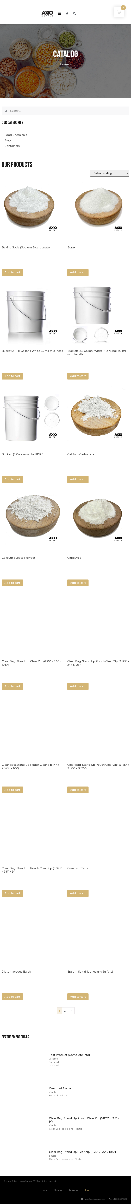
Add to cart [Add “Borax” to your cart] (78, 272)
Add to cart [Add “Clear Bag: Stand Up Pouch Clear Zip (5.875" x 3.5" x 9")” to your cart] (12, 893)
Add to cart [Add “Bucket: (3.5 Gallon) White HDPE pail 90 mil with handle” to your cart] (78, 376)
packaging (67, 1128)
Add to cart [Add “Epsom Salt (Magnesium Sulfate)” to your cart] (78, 996)
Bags (8, 140)
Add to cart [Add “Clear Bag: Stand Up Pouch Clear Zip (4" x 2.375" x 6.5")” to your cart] (12, 789)
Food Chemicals (15, 135)
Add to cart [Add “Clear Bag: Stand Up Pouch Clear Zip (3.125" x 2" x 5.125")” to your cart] (78, 686)
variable (53, 1058)
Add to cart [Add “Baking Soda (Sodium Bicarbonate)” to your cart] (12, 272)
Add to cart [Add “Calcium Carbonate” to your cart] (78, 479)
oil (57, 1065)
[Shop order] (109, 173)
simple (52, 1092)
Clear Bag (54, 1128)
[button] (59, 13)
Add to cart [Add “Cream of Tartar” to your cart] (78, 893)
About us (58, 1190)
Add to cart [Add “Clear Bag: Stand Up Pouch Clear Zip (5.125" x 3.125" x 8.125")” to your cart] (78, 789)
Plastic (78, 1128)
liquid (52, 1065)
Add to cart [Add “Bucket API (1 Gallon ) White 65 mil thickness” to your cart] (12, 376)
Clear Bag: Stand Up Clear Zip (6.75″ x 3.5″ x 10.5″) (82, 1152)
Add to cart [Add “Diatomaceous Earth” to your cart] (12, 996)
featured (54, 1062)
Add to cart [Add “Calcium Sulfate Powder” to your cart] (12, 582)
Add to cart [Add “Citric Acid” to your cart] (78, 582)
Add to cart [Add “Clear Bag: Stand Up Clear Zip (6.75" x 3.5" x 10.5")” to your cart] (12, 686)
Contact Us (73, 1190)
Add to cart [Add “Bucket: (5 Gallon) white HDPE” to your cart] (12, 479)
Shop (87, 1190)
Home (64, 64)
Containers (12, 146)
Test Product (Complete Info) (69, 1055)
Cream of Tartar (60, 1088)
